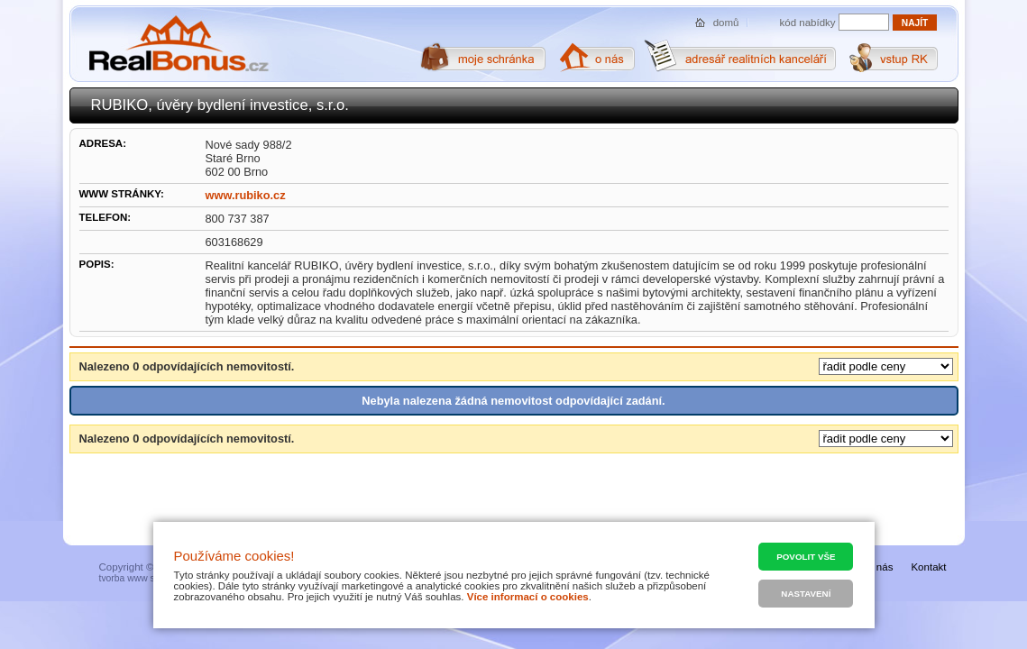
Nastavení (805, 594)
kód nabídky (808, 22)
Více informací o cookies (528, 596)
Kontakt (928, 567)
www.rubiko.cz (246, 195)
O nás (880, 567)
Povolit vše (805, 557)
